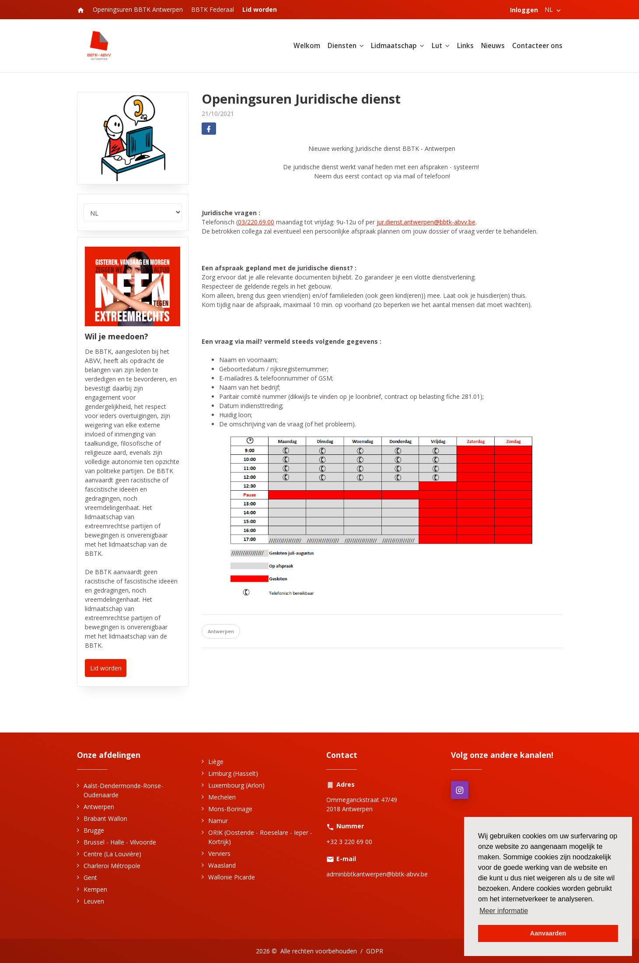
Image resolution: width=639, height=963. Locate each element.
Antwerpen (221, 631)
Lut (437, 45)
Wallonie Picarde (231, 877)
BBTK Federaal (212, 9)
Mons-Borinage (230, 809)
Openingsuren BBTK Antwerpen (138, 9)
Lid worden (106, 668)
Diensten (342, 45)
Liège (215, 761)
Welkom (306, 45)
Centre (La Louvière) (112, 854)
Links (465, 45)
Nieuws (493, 45)
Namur (218, 820)
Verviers (219, 853)
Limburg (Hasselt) (233, 773)
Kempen (95, 889)
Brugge (94, 830)
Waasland (222, 865)
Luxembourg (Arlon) (236, 785)
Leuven (94, 901)
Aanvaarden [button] (548, 933)
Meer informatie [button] (503, 910)
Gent (90, 877)
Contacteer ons (537, 45)
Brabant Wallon (105, 818)
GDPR (374, 951)
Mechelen (222, 797)
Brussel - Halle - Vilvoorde (120, 842)
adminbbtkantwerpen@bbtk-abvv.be (377, 874)
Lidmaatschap (394, 45)
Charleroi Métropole (112, 866)
